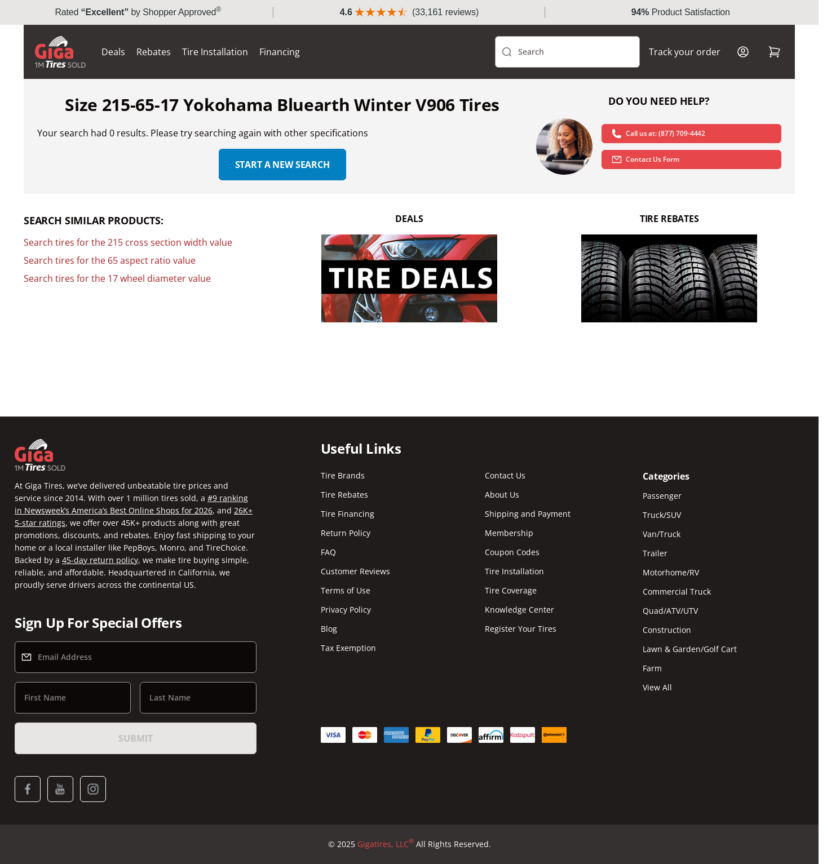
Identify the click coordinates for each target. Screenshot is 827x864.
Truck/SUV (662, 514)
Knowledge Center (519, 609)
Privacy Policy (346, 609)
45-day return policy (100, 560)
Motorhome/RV (671, 572)
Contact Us (505, 475)
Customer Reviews (355, 571)
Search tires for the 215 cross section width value (128, 242)
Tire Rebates (344, 494)
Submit (135, 738)
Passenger (662, 495)
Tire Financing (347, 513)
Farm (652, 668)
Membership (509, 533)
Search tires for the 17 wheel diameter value (117, 278)
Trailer (655, 553)
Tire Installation (215, 52)
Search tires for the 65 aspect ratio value (110, 260)
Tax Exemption (348, 648)
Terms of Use (345, 590)
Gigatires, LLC (385, 844)
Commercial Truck (677, 591)
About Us (502, 494)
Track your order (684, 52)
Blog (329, 628)
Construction (667, 629)
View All (657, 687)
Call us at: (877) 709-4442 (658, 133)
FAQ (328, 552)
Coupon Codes (512, 552)
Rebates (153, 52)
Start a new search (282, 164)
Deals (113, 52)
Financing (279, 52)
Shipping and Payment (528, 513)
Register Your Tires (520, 628)
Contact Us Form (645, 159)
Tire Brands (343, 475)
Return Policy (345, 533)
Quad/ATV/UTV (670, 610)
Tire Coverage (511, 590)
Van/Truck (661, 534)
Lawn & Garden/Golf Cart (690, 649)
